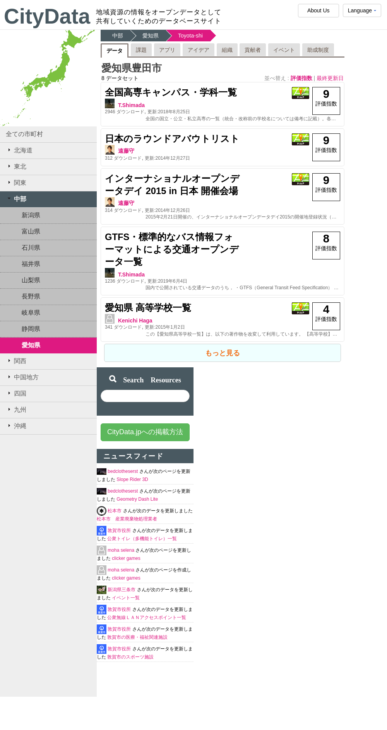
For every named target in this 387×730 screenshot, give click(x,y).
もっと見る (222, 353)
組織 (227, 50)
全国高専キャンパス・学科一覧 (171, 92)
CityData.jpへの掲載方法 (145, 432)
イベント (284, 50)
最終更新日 (330, 78)
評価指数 (302, 78)
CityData (47, 16)
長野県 (31, 296)
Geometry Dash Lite (137, 499)
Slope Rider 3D (132, 479)
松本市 (115, 510)
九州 (16, 409)
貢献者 (253, 50)
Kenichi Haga (135, 320)
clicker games (126, 558)
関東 (16, 182)
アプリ (167, 50)
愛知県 (31, 345)
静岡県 (31, 329)
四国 (16, 393)
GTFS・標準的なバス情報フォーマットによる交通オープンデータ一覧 (172, 249)
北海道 (19, 150)
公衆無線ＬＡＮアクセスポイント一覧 (146, 617)
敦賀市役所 (120, 530)
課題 (141, 50)
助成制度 (318, 50)
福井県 (31, 264)
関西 (16, 360)
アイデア (198, 50)
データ (114, 51)
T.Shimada (131, 105)
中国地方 (22, 377)
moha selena (121, 550)
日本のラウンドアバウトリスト (172, 138)
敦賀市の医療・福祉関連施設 (137, 637)
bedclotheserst (123, 471)
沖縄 (16, 425)
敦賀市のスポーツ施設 (130, 657)
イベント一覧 (126, 597)
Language (362, 12)
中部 (16, 198)
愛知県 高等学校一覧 (148, 307)
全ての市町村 (24, 134)
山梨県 (31, 280)
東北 (16, 166)
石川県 (31, 247)
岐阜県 (31, 312)
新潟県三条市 (122, 589)
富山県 (31, 231)
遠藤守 (126, 151)
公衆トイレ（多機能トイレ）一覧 (142, 538)
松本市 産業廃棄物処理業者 (127, 519)
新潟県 (31, 215)
